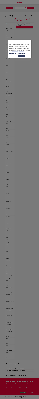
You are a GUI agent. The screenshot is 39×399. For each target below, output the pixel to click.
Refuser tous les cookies (21, 53)
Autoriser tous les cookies (21, 55)
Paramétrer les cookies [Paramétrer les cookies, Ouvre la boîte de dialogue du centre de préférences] (12, 53)
